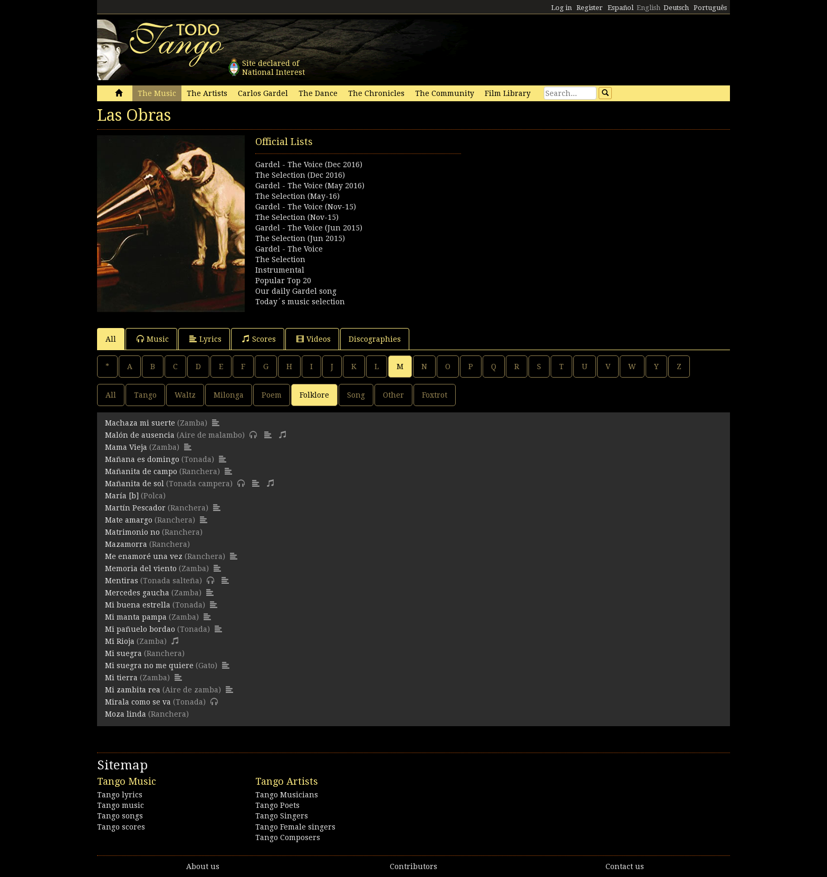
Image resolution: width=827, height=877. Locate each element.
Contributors (413, 866)
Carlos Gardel (263, 93)
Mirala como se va (138, 702)
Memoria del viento (141, 568)
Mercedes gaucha (137, 593)
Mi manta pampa (136, 617)
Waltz (185, 395)
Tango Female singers (295, 827)
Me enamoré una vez (143, 556)
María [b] (122, 495)
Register (589, 8)
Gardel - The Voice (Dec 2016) (308, 164)
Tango (145, 395)
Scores (259, 338)
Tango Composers (287, 837)
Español (620, 8)
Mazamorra (126, 544)
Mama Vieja (126, 447)
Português (710, 8)
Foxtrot (434, 395)
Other (393, 395)
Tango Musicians (286, 795)
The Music (157, 93)
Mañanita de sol (134, 483)
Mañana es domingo (142, 459)
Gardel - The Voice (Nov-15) (305, 207)
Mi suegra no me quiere (149, 665)
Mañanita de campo (141, 471)
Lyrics (205, 338)
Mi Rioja (119, 641)
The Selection (280, 259)
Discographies (375, 339)
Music (153, 338)
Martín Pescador (135, 508)
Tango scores (121, 827)
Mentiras (121, 580)
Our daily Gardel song (295, 291)
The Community (444, 93)
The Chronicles (376, 93)
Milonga (229, 395)
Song (356, 395)
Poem (272, 395)
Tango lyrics (119, 795)
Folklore (314, 395)
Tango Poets (277, 805)
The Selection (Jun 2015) (300, 238)
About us (202, 866)
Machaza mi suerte (140, 423)
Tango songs (120, 816)
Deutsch (676, 8)
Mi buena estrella (137, 605)
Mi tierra (121, 677)
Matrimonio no (132, 532)
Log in (561, 8)
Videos (313, 338)
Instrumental (279, 270)
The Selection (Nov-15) (297, 217)
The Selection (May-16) (297, 196)
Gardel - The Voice (289, 249)
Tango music (120, 805)
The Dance (318, 93)
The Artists (207, 93)
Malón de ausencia (140, 435)
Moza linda (125, 714)
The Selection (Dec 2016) (300, 175)
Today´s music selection (300, 301)
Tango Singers (281, 816)
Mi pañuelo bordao (140, 629)
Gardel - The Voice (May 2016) (309, 185)
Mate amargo (128, 520)
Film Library (508, 93)
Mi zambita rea (132, 690)
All (110, 339)
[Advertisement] (571, 209)
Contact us (624, 866)
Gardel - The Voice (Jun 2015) (308, 228)
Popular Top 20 (283, 280)
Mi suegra (123, 653)
